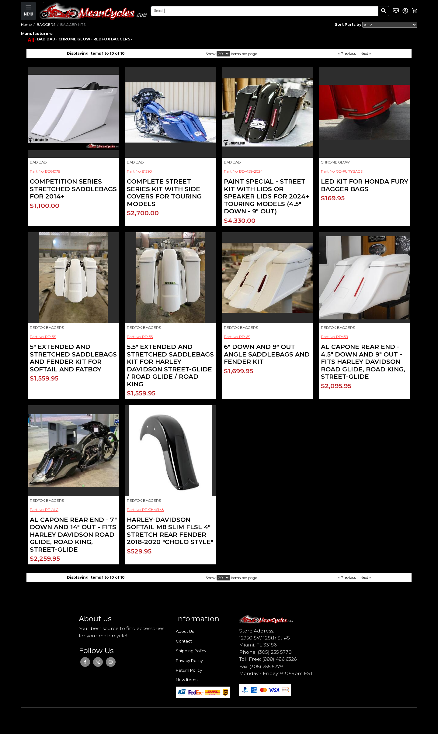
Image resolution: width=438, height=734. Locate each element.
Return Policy (189, 670)
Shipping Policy (191, 650)
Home (26, 24)
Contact (184, 641)
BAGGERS (45, 24)
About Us (185, 631)
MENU (28, 14)
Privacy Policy (189, 660)
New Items (186, 679)
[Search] (264, 11)
